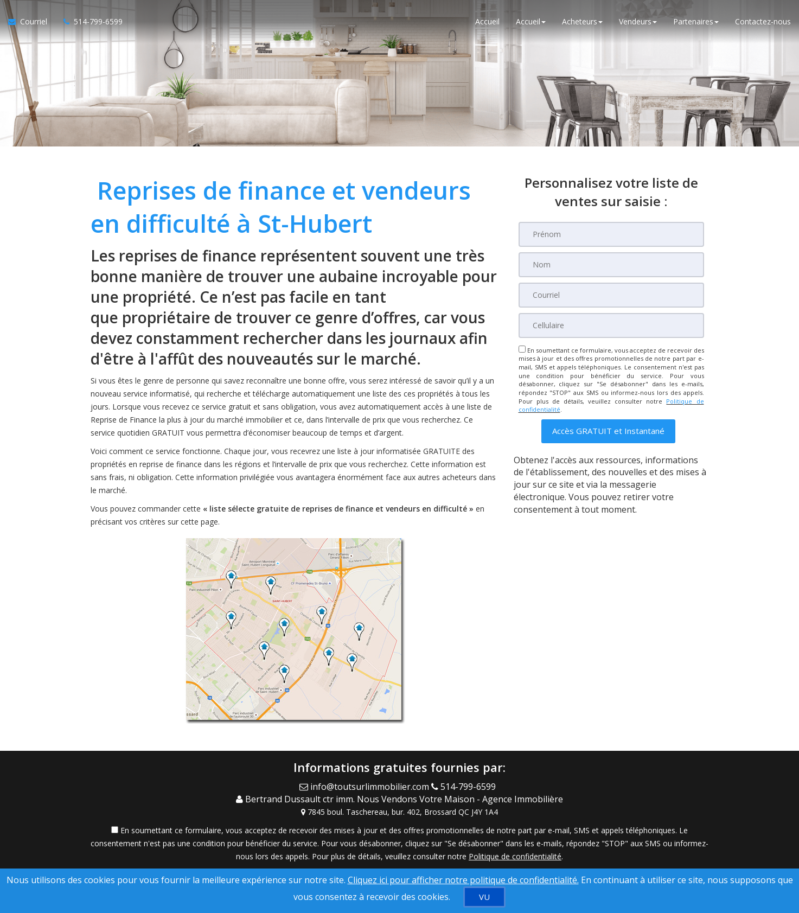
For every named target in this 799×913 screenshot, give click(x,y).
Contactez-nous (763, 21)
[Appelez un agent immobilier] (89, 21)
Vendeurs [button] (638, 21)
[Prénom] (611, 234)
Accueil (487, 21)
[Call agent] (465, 787)
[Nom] (611, 264)
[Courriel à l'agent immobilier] (31, 21)
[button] (608, 431)
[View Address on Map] (400, 812)
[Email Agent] (365, 787)
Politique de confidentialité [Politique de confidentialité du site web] (515, 856)
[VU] (484, 897)
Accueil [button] (531, 21)
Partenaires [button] (696, 21)
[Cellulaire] (611, 325)
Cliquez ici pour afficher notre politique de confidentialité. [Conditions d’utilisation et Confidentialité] (463, 880)
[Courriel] (611, 295)
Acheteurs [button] (582, 21)
